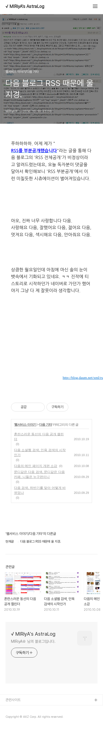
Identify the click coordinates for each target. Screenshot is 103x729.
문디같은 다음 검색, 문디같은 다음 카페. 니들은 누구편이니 (39, 474)
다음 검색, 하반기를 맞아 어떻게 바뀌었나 (40, 490)
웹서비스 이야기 (25, 425)
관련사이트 (13, 700)
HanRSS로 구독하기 (69, 353)
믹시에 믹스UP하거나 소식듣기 (96, 353)
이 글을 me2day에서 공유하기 (69, 367)
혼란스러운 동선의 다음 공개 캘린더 (39, 436)
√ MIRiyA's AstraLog (24, 6)
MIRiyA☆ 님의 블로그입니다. (33, 641)
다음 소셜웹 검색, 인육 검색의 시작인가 (40, 452)
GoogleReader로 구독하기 (82, 353)
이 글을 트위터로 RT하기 (82, 367)
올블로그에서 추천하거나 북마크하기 (96, 367)
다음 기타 (45, 425)
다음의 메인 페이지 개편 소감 (35, 466)
